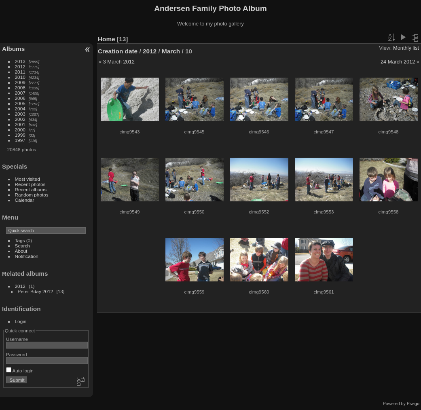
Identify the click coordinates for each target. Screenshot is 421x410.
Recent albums (31, 189)
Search (22, 245)
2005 (20, 103)
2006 (20, 98)
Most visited (27, 179)
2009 (20, 82)
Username (17, 339)
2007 (20, 92)
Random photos (32, 194)
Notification (26, 256)
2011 (20, 71)
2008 (20, 87)
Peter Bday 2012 (35, 291)
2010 (20, 77)
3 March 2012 (119, 62)
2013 (20, 61)
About (21, 251)
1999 (20, 134)
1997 (20, 140)
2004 (20, 108)
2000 (20, 129)
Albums (13, 48)
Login (21, 321)
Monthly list (406, 48)
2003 (20, 113)
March (171, 51)
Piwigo (413, 403)
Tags (20, 240)
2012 (20, 66)
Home (106, 39)
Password (16, 354)
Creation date (118, 51)
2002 (20, 119)
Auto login (20, 370)
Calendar (24, 200)
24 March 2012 (398, 62)
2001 (20, 124)
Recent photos (30, 184)
